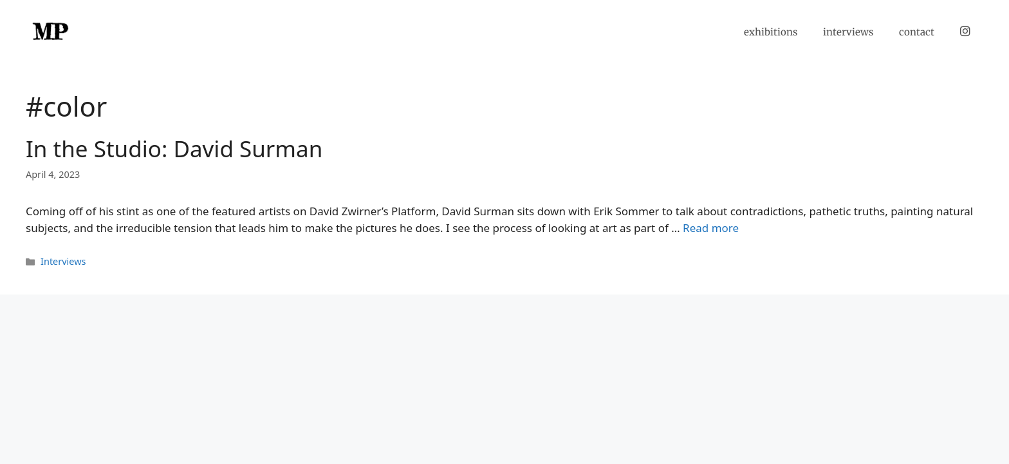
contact (916, 32)
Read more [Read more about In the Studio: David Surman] (711, 227)
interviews (848, 32)
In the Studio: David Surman (174, 148)
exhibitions (770, 32)
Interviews (63, 261)
